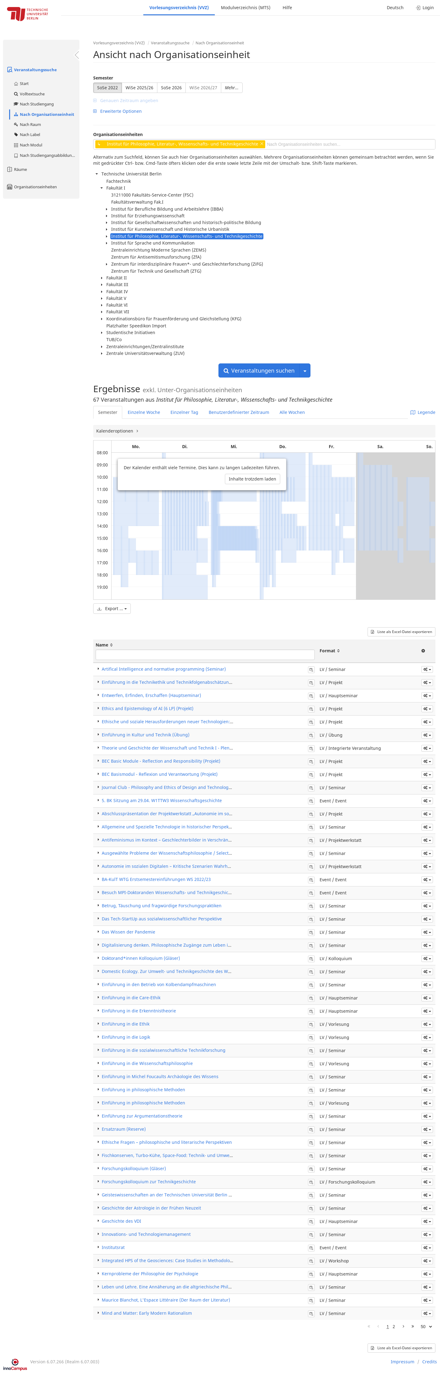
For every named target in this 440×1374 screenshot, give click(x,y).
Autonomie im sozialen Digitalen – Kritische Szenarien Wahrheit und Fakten (179, 866)
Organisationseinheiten (31, 187)
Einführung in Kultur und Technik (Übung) (145, 735)
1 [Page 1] (388, 1326)
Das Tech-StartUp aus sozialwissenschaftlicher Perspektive (162, 919)
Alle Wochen (292, 412)
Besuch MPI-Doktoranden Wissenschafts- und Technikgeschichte (168, 892)
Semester (103, 78)
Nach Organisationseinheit (43, 114)
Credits (429, 1362)
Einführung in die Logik (126, 1037)
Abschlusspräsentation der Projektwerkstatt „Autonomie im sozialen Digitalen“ (182, 813)
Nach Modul (27, 145)
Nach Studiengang (33, 104)
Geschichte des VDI (121, 1221)
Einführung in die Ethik (125, 1024)
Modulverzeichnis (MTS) (245, 7)
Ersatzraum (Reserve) (124, 1129)
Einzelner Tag (184, 412)
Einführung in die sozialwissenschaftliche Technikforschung (164, 1050)
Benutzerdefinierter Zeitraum (239, 412)
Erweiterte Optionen (117, 111)
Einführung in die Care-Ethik (131, 997)
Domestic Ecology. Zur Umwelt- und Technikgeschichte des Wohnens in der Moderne (189, 971)
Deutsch (395, 7)
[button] (427, 669)
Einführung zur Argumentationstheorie (142, 1116)
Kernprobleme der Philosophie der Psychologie (150, 1273)
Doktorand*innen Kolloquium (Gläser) (141, 958)
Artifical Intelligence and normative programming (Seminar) (164, 669)
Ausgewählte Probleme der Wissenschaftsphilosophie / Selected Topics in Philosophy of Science (200, 853)
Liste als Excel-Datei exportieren (401, 631)
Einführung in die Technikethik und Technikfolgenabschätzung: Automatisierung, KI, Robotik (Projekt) (206, 682)
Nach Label (26, 134)
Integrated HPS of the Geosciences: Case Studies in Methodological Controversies (185, 1260)
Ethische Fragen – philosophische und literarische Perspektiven (167, 1142)
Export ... (112, 608)
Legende (422, 412)
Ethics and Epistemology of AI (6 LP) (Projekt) (147, 708)
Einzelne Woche (144, 412)
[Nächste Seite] (403, 1326)
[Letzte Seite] (413, 1326)
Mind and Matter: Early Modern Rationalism (147, 1313)
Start (21, 83)
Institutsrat (113, 1247)
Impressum (402, 1362)
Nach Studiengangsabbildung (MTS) (46, 155)
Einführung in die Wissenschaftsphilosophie (147, 1063)
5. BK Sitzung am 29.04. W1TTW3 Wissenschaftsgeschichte (162, 800)
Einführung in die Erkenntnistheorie (139, 1011)
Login (425, 7)
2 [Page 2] (394, 1326)
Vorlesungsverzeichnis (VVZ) (179, 7)
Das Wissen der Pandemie (128, 932)
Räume (16, 169)
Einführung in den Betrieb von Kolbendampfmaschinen (159, 984)
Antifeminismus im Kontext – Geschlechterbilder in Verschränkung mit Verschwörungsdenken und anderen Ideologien (224, 840)
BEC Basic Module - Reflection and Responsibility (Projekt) (161, 761)
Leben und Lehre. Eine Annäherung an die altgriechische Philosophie (173, 1287)
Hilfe (287, 7)
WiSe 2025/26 (139, 87)
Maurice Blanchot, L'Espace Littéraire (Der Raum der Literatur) (166, 1300)
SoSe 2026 (171, 87)
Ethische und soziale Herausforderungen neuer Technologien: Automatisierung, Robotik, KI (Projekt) (205, 721)
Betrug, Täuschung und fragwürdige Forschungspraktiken (162, 905)
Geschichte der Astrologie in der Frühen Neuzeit (151, 1208)
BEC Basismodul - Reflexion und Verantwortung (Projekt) (160, 774)
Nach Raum (27, 124)
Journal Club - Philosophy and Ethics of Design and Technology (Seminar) (177, 787)
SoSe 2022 (107, 87)
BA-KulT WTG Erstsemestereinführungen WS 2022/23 (156, 879)
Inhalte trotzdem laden (252, 479)
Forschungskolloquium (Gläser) (134, 1168)
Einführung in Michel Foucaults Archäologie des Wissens (160, 1076)
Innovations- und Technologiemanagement (146, 1234)
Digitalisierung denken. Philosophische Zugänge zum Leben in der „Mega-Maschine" (189, 945)
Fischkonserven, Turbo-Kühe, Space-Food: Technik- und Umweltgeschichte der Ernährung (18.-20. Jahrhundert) (216, 1155)
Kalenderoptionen (115, 431)
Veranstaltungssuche (31, 69)
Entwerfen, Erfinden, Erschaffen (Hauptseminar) (151, 695)
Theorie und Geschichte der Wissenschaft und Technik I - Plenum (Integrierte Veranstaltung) (197, 748)
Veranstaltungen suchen (259, 370)
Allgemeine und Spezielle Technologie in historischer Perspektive (169, 827)
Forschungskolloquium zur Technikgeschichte (149, 1181)
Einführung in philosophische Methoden (143, 1089)
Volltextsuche (29, 94)
